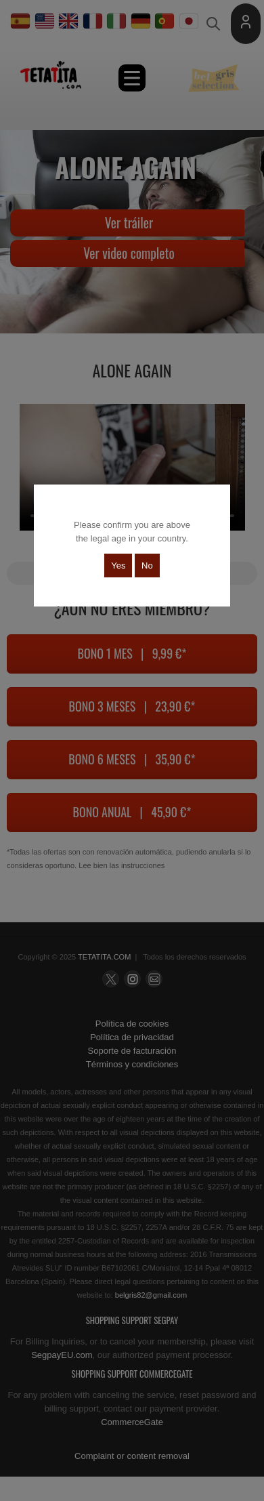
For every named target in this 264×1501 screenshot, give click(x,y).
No (147, 565)
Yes (118, 565)
